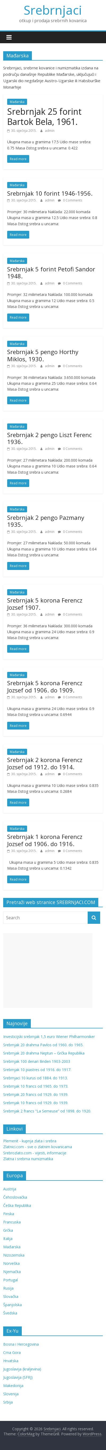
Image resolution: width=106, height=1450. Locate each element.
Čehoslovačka (15, 1197)
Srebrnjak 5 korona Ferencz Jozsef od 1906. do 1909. (44, 686)
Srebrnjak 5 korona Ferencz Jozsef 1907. (44, 603)
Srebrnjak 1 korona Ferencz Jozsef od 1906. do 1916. (44, 840)
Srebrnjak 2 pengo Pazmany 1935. (45, 520)
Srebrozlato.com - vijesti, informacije (34, 1152)
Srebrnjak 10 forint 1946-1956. (49, 193)
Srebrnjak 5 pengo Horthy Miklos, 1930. (42, 355)
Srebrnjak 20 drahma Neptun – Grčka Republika (43, 1053)
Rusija (8, 1288)
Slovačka (10, 1296)
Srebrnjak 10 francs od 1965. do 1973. (35, 1086)
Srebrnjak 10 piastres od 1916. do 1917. (37, 1069)
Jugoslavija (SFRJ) (18, 1377)
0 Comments (70, 200)
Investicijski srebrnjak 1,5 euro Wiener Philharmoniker (49, 1036)
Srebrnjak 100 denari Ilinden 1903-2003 (36, 1061)
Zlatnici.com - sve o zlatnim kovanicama (37, 1146)
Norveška (11, 1263)
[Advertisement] (47, 970)
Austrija (9, 1188)
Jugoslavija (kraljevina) (22, 1369)
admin (49, 130)
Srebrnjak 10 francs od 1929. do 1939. (35, 1102)
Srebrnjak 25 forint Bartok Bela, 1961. (44, 116)
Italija (7, 1238)
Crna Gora (12, 1352)
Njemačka (12, 1271)
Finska (8, 1213)
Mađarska (17, 102)
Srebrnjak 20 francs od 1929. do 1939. (35, 1094)
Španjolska (12, 1304)
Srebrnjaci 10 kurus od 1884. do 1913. (35, 1077)
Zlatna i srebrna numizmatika (28, 1158)
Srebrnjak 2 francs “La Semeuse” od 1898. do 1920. (47, 1111)
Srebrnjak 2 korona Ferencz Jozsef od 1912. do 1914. (44, 763)
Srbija (8, 1402)
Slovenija (11, 1393)
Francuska (12, 1222)
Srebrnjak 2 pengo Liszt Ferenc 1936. (49, 438)
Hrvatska (10, 1360)
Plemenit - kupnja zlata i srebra (29, 1140)
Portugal (10, 1279)
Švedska (10, 1313)
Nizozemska (13, 1255)
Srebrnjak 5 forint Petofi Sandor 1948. (51, 272)
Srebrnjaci (53, 10)
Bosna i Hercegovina (21, 1344)
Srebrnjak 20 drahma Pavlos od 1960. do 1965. (43, 1044)
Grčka (8, 1230)
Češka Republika (17, 1205)
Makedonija (13, 1385)
